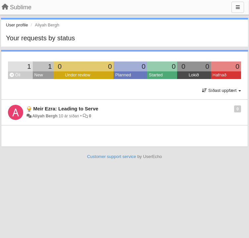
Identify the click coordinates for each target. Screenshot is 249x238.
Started (156, 74)
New (38, 74)
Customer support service (111, 156)
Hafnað (219, 74)
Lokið (194, 74)
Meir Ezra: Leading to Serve (65, 108)
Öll (15, 74)
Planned (123, 74)
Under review (77, 74)
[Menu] (237, 7)
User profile (17, 24)
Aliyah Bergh (44, 116)
